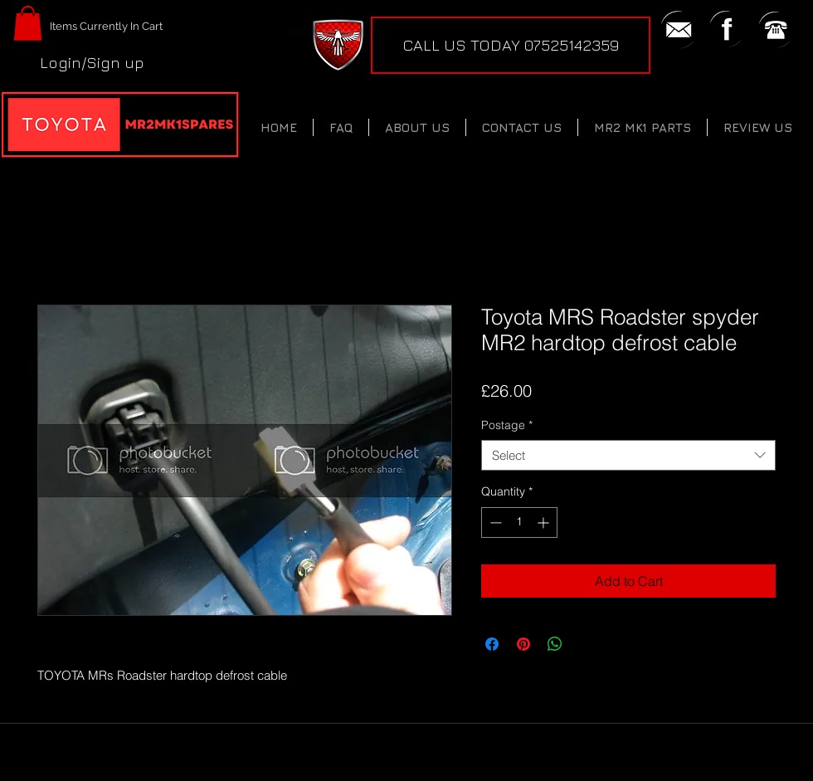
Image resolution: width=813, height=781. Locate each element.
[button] (27, 23)
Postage (507, 424)
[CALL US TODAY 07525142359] (510, 45)
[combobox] (628, 455)
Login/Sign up (92, 62)
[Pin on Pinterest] (523, 644)
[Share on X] (586, 644)
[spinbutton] (519, 522)
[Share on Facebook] (492, 644)
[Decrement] (494, 522)
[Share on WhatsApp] (555, 644)
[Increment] (544, 522)
